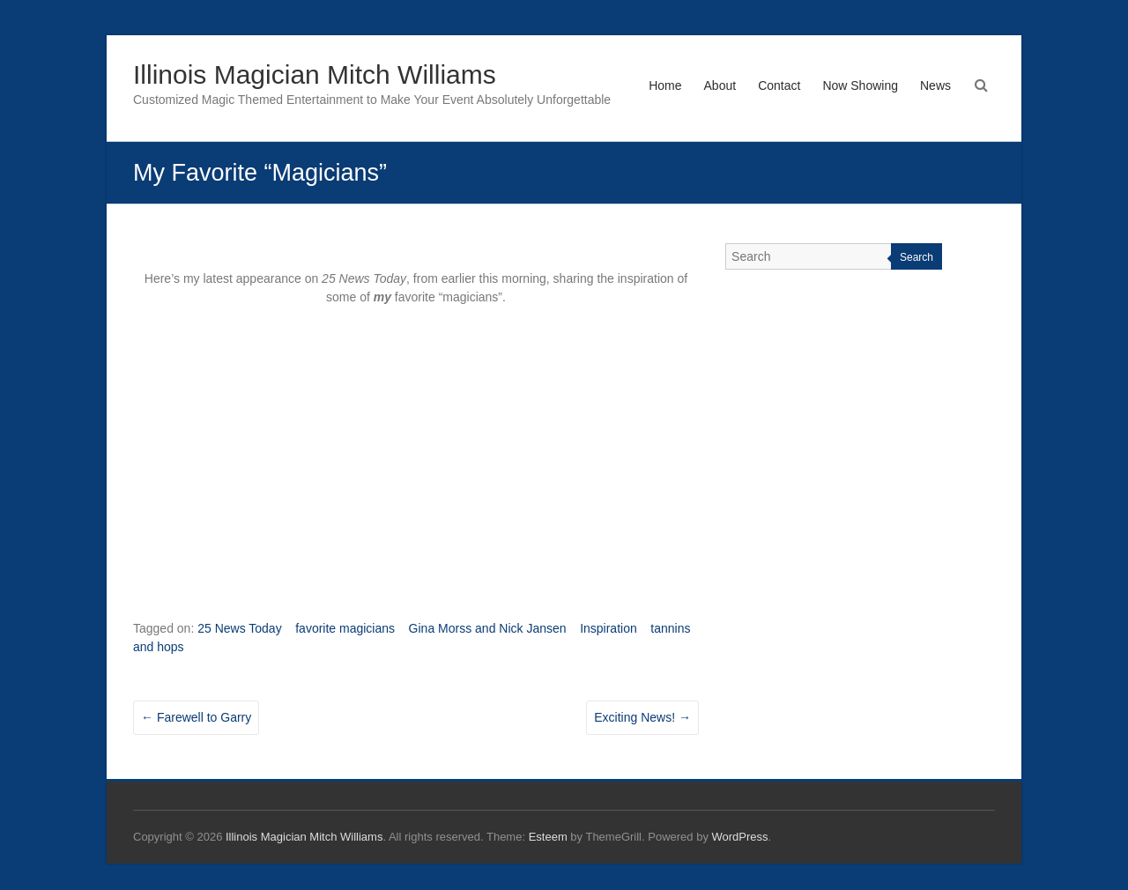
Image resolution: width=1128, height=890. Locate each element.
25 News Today (239, 628)
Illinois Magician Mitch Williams (314, 74)
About (720, 85)
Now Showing (860, 85)
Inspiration (608, 628)
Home (665, 85)
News (935, 85)
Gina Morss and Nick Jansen (488, 628)
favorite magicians (345, 628)
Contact (779, 85)
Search (916, 257)
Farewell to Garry (196, 717)
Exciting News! (642, 717)
